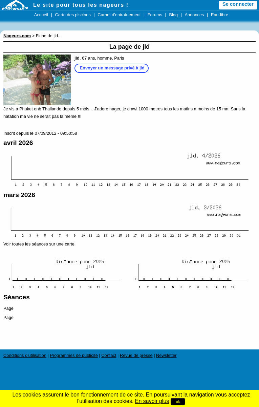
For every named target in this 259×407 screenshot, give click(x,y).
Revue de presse (136, 355)
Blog (173, 14)
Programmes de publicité (74, 355)
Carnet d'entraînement (119, 14)
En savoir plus (152, 401)
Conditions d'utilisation (24, 355)
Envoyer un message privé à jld (112, 67)
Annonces (194, 14)
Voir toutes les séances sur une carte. (39, 244)
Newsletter (166, 355)
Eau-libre (219, 14)
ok (178, 402)
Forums (155, 14)
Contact (108, 355)
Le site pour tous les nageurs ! (81, 5)
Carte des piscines (73, 14)
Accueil (41, 14)
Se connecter (238, 4)
